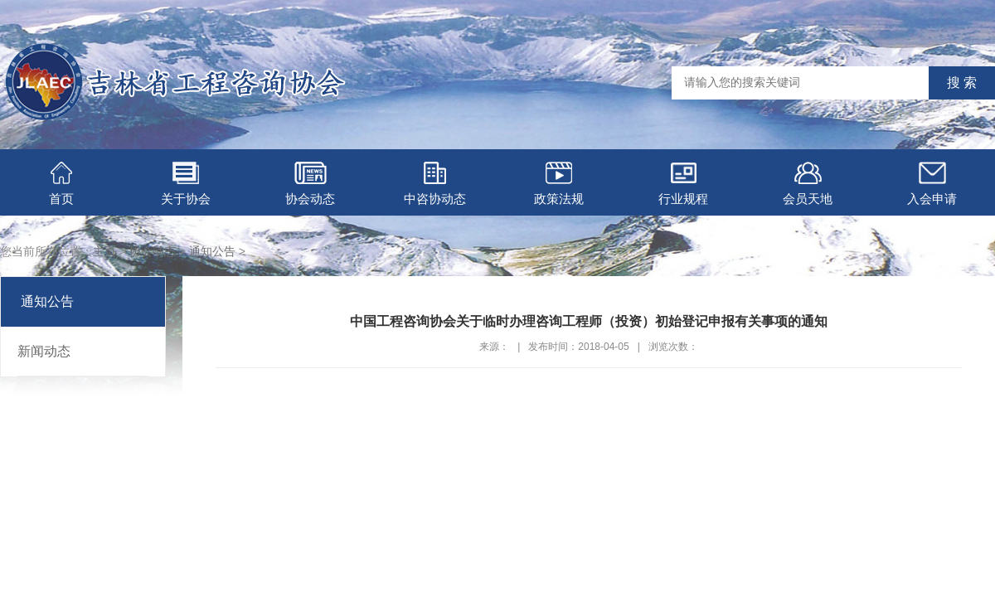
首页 (61, 184)
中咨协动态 (435, 184)
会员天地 (807, 184)
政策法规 (559, 184)
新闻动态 (43, 351)
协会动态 (310, 184)
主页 (104, 251)
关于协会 (186, 184)
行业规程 (683, 184)
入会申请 (932, 184)
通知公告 (212, 251)
